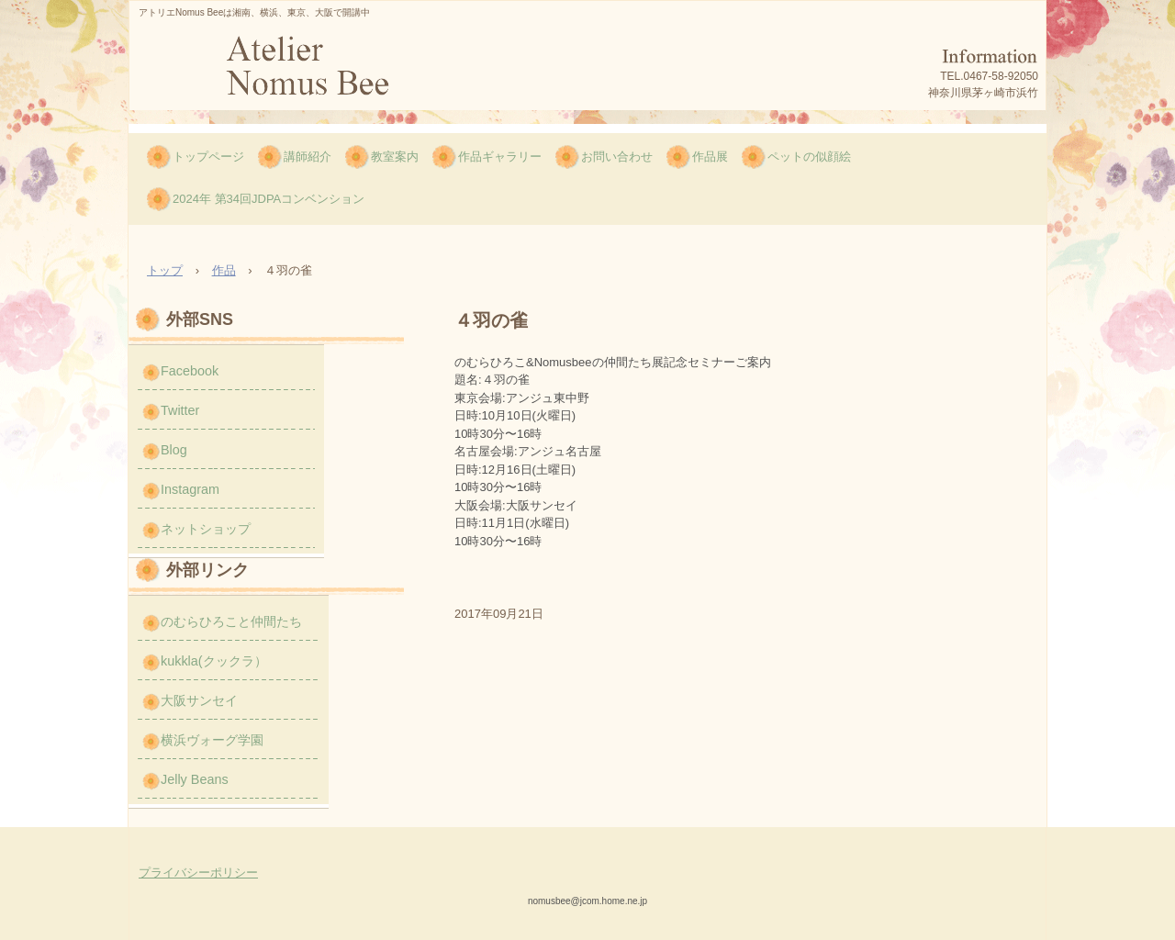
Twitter (180, 410)
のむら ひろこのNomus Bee (306, 71)
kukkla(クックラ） (214, 661)
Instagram (190, 489)
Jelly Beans (195, 779)
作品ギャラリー (500, 156)
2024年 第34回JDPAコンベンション (268, 199)
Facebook (189, 371)
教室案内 (395, 156)
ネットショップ (206, 528)
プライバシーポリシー (198, 872)
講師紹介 (307, 156)
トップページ (208, 156)
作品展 (710, 156)
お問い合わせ (617, 156)
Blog (174, 449)
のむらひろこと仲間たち (231, 621)
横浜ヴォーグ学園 (212, 740)
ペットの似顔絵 (809, 156)
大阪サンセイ (199, 700)
